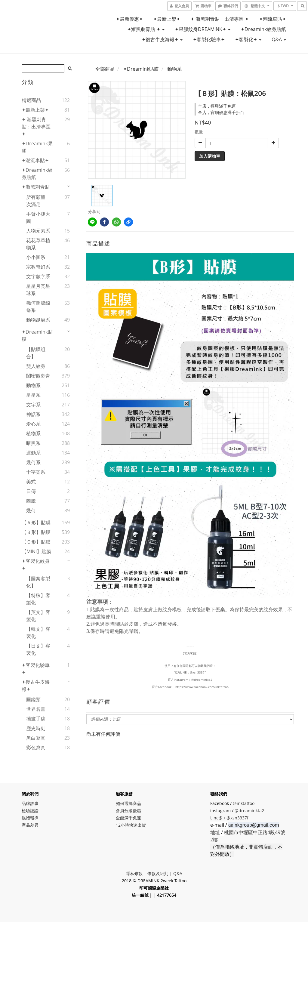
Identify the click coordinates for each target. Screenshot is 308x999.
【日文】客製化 (38, 649)
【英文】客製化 (38, 616)
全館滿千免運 (128, 818)
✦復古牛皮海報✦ (162, 39)
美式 (31, 481)
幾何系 (33, 462)
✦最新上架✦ (166, 19)
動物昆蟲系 (38, 319)
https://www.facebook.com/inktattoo (202, 687)
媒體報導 (30, 818)
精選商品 (31, 100)
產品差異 (30, 825)
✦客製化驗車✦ (209, 39)
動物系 (33, 385)
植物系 (33, 433)
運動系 (33, 452)
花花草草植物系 (38, 244)
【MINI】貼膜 (36, 551)
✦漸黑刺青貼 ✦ (146, 29)
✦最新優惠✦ (129, 19)
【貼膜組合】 (35, 353)
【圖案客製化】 (38, 582)
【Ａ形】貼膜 (36, 522)
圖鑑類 (33, 699)
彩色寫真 (35, 747)
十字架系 (35, 472)
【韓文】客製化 (38, 633)
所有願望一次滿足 (38, 201)
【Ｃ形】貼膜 (36, 541)
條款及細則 (157, 873)
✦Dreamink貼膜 (37, 335)
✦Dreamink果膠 (37, 147)
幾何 (31, 510)
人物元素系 (38, 230)
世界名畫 (35, 709)
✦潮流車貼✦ (272, 19)
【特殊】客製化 (38, 599)
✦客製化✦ (248, 39)
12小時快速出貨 (131, 825)
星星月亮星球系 (38, 290)
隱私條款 (134, 873)
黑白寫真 (35, 738)
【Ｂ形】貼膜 (36, 532)
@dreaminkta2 (201, 679)
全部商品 (105, 69)
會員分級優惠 (128, 810)
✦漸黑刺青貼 (36, 186)
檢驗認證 (30, 810)
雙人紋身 (35, 366)
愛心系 (33, 424)
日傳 (31, 491)
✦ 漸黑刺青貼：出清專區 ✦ (219, 19)
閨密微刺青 (38, 375)
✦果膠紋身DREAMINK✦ (202, 29)
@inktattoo (243, 803)
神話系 (33, 414)
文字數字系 (38, 276)
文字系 (33, 404)
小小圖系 (35, 257)
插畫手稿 (35, 718)
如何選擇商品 (128, 803)
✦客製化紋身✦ (36, 565)
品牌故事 (30, 803)
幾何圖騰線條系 (38, 306)
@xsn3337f (198, 672)
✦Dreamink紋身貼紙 (263, 29)
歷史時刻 (35, 728)
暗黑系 (33, 443)
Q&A (279, 39)
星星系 (33, 395)
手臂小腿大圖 (38, 217)
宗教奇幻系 (38, 267)
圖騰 (31, 501)
